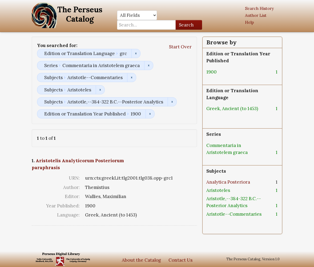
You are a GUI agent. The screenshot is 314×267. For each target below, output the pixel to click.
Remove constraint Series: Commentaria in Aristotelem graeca (148, 65)
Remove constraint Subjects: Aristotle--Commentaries (131, 77)
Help (249, 22)
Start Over (180, 47)
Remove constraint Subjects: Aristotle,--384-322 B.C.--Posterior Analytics (172, 102)
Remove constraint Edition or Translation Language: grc (135, 53)
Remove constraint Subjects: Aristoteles (100, 90)
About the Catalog (141, 260)
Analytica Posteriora (228, 182)
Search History (259, 8)
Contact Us (180, 260)
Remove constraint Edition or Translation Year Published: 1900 (150, 114)
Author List (256, 15)
